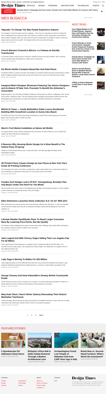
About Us (40, 381)
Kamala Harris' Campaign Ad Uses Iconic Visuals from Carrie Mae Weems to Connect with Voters (57, 10)
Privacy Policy (96, 385)
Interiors (4, 385)
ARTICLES (31, 5)
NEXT (41, 315)
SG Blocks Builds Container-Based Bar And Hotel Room (28, 69)
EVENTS (96, 5)
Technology (22, 383)
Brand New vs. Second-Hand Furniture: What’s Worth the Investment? (92, 354)
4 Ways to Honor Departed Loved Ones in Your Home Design (82, 84)
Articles (3, 381)
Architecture (22, 381)
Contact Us (40, 387)
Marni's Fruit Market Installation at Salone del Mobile (27, 128)
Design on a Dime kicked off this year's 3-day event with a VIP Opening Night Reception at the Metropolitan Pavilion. (31, 152)
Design (3, 383)
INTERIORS (52, 5)
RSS (55, 381)
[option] (61, 11)
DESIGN (41, 5)
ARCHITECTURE (67, 5)
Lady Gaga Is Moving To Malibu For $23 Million (24, 259)
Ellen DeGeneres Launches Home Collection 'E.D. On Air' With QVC (34, 201)
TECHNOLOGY (83, 5)
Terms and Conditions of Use (80, 385)
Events (20, 385)
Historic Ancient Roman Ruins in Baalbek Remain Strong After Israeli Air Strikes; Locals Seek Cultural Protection (83, 72)
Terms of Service (42, 383)
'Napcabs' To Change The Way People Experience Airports (29, 30)
